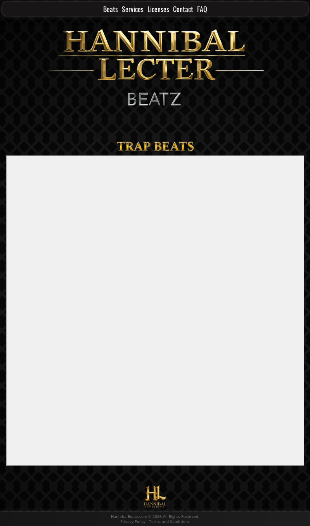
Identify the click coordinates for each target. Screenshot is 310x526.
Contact (183, 9)
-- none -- (155, 310)
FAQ (202, 9)
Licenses (158, 9)
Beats (110, 9)
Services (133, 9)
